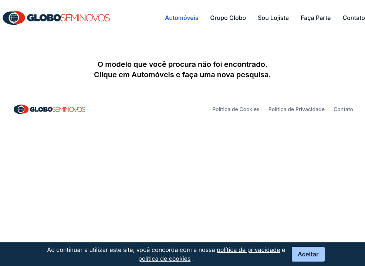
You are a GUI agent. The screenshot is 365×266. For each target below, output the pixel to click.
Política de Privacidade (296, 109)
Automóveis (181, 17)
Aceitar (308, 254)
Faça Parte (316, 17)
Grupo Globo (228, 17)
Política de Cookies (236, 109)
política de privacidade (248, 249)
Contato (353, 17)
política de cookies (164, 258)
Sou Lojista (273, 17)
